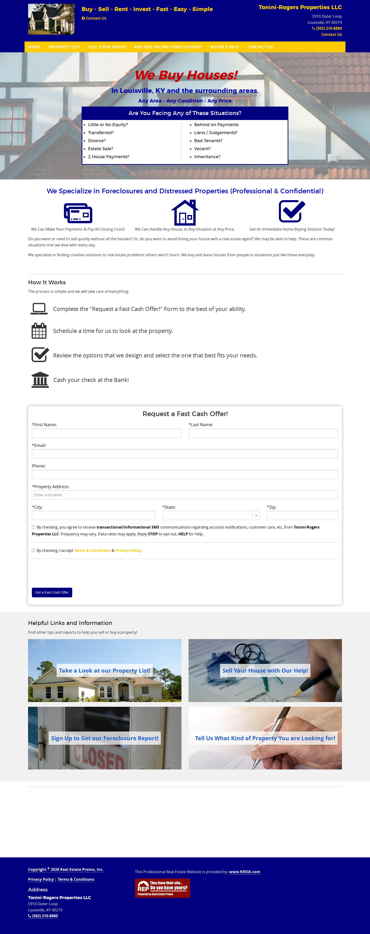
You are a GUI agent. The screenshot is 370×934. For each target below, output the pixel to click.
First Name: (44, 424)
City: (37, 507)
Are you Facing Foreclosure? (168, 47)
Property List (64, 47)
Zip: (272, 507)
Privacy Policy (128, 550)
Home (34, 47)
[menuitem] (35, 46)
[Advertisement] (185, 824)
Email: (39, 445)
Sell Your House (107, 47)
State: (169, 507)
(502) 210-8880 (327, 28)
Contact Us (94, 18)
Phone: (39, 466)
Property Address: (51, 486)
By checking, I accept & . (89, 550)
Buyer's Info (224, 47)
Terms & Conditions (92, 550)
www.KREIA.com (244, 871)
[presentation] (185, 495)
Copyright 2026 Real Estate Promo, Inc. (66, 869)
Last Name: (201, 424)
